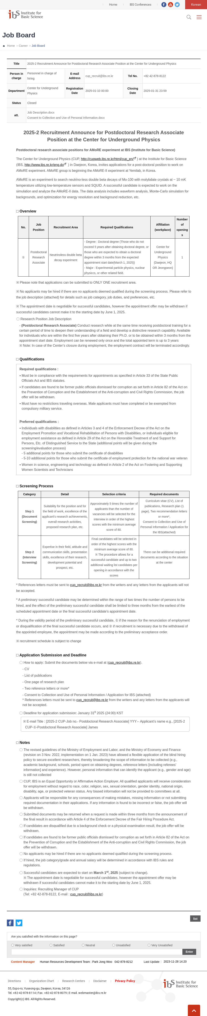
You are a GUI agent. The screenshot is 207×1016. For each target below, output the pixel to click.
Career (23, 45)
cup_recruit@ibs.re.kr (99, 76)
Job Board (38, 45)
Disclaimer (100, 981)
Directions (14, 981)
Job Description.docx (40, 112)
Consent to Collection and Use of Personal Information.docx (66, 117)
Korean (196, 4)
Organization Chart (41, 981)
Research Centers (73, 981)
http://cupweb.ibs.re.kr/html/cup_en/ (107, 159)
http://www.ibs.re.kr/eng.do (44, 165)
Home (11, 45)
